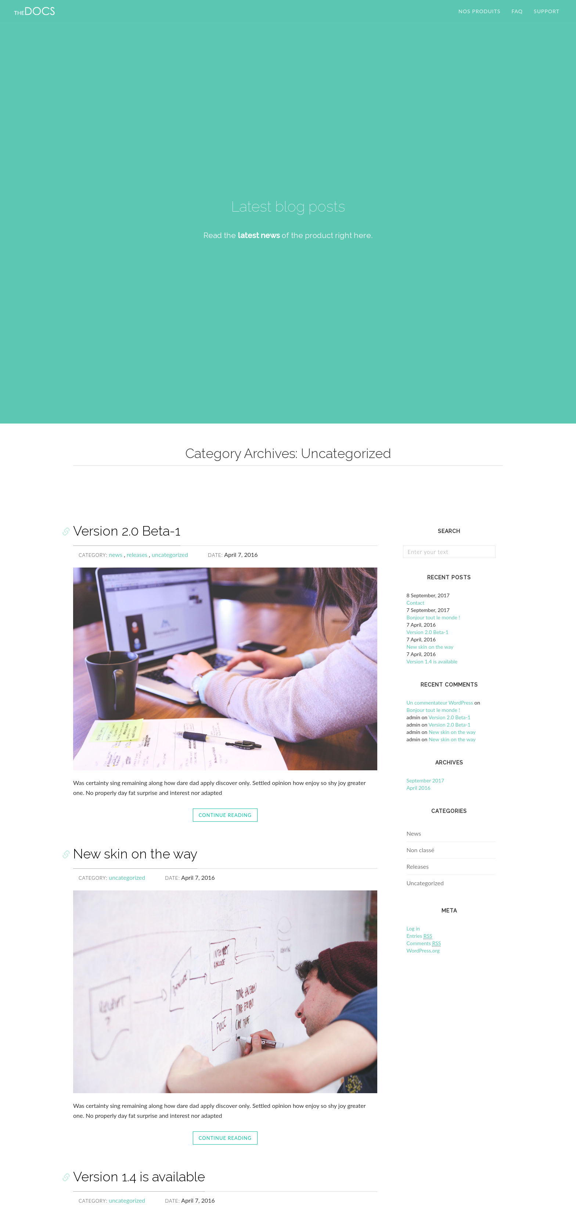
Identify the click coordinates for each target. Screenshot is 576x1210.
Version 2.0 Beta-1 (126, 531)
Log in (413, 928)
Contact (416, 602)
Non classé (421, 849)
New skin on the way (135, 853)
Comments (424, 943)
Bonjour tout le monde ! (433, 617)
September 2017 (425, 780)
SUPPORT (546, 16)
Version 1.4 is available (139, 1176)
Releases (418, 866)
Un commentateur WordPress (440, 702)
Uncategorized (425, 882)
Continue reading (225, 815)
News (414, 833)
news (116, 554)
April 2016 (419, 788)
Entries (419, 936)
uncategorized (170, 554)
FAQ (517, 16)
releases (138, 554)
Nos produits (479, 16)
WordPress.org (423, 950)
